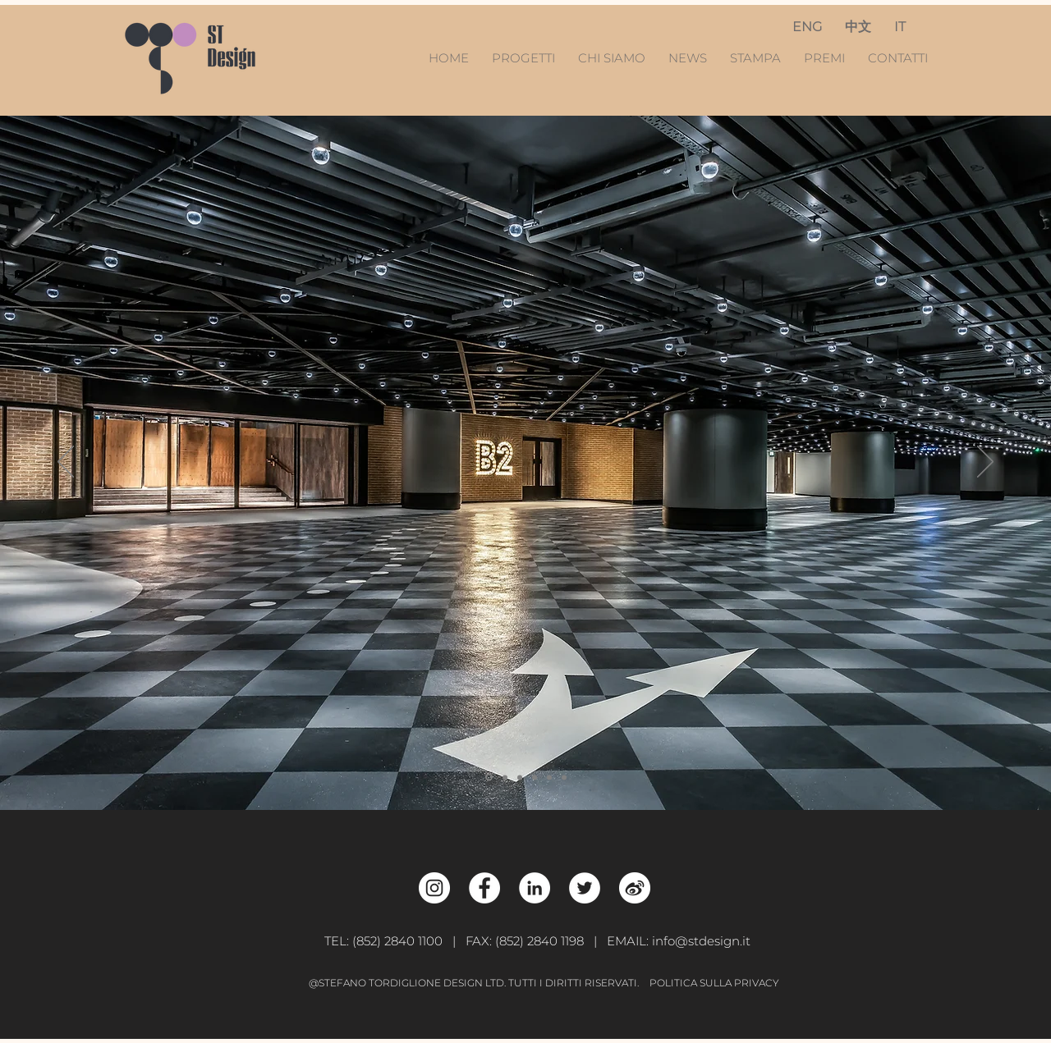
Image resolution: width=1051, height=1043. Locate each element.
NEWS (689, 58)
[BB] (519, 777)
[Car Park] (489, 777)
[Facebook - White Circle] (484, 887)
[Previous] (65, 463)
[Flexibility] (564, 777)
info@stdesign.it (701, 941)
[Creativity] (505, 777)
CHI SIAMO (611, 58)
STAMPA (755, 58)
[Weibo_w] (634, 887)
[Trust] (534, 777)
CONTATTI (898, 58)
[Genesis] (549, 777)
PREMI (824, 58)
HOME (450, 58)
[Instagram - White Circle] (434, 887)
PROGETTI (528, 58)
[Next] (985, 463)
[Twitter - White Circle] (584, 887)
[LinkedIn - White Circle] (534, 887)
